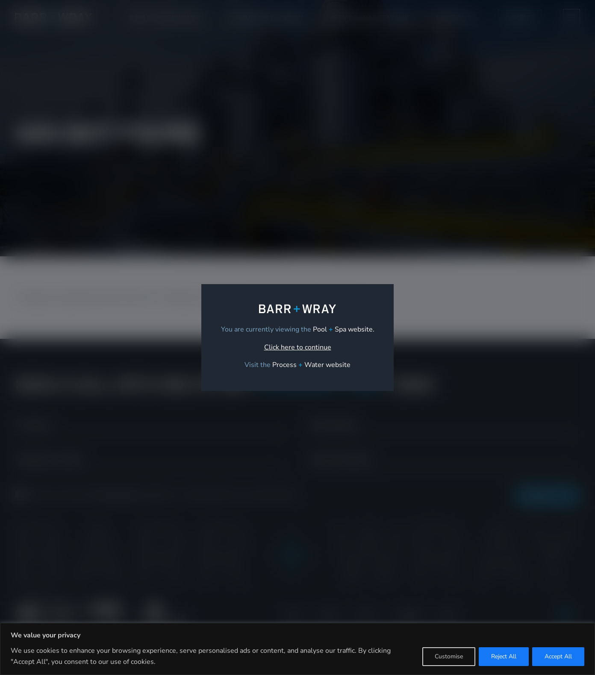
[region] (297, 649)
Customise (449, 656)
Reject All (503, 656)
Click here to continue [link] (297, 347)
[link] (311, 365)
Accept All (558, 656)
